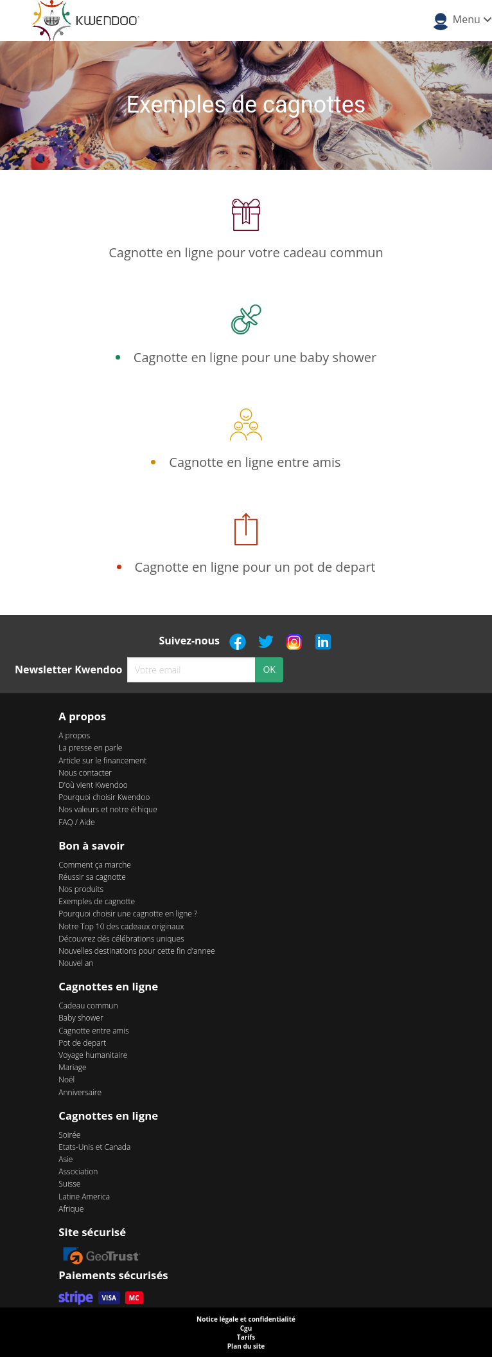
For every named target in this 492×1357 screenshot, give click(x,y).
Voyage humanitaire (92, 1055)
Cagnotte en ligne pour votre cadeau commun (246, 252)
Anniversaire (79, 1092)
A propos (74, 735)
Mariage (72, 1067)
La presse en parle (90, 747)
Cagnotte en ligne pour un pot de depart (255, 567)
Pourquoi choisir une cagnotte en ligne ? (127, 913)
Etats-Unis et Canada (94, 1147)
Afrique (70, 1208)
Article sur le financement (102, 760)
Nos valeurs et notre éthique (107, 809)
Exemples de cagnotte (96, 901)
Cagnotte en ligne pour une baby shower (255, 357)
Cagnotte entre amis (93, 1030)
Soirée (69, 1134)
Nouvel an (75, 963)
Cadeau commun (88, 1005)
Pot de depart (82, 1042)
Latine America (84, 1196)
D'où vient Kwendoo (93, 784)
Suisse (69, 1183)
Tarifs (246, 1337)
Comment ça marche (94, 864)
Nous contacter (85, 772)
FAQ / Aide (76, 822)
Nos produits (80, 889)
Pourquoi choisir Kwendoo (104, 797)
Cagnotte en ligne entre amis (254, 462)
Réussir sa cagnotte (92, 876)
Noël (66, 1079)
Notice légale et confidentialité (246, 1319)
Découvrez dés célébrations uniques (121, 938)
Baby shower (80, 1017)
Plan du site (246, 1346)
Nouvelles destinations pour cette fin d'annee (136, 950)
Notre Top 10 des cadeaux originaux (121, 926)
